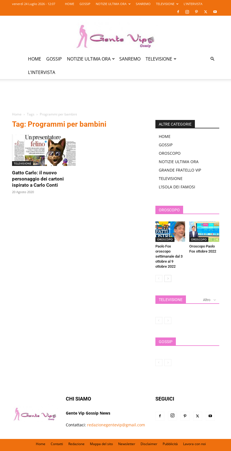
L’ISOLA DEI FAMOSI (177, 186)
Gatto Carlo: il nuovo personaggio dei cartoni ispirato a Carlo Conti (38, 179)
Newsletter (126, 443)
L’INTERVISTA (193, 4)
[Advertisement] (115, 98)
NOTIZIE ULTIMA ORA (113, 4)
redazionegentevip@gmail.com (116, 424)
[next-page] (167, 278)
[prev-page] (158, 278)
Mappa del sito (101, 443)
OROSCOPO (170, 153)
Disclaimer (149, 443)
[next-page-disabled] (167, 320)
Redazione (76, 443)
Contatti (57, 443)
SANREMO (143, 4)
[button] (212, 59)
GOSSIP (85, 4)
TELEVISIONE (167, 4)
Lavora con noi (194, 443)
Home (17, 114)
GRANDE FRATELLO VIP (180, 170)
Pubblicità (170, 443)
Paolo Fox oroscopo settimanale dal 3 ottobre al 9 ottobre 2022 (169, 256)
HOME (69, 4)
